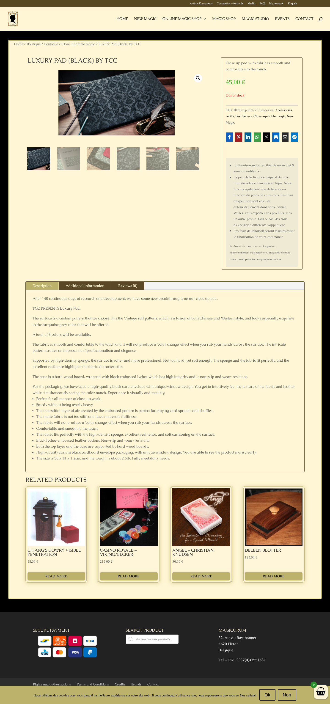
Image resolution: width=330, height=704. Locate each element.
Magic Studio (255, 19)
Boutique (34, 44)
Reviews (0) (127, 285)
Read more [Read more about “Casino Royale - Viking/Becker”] (129, 576)
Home (122, 19)
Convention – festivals (230, 3)
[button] (198, 78)
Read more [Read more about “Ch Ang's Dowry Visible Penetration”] (56, 576)
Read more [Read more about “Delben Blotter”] (274, 576)
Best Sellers (244, 116)
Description (42, 285)
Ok (267, 694)
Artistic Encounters (201, 3)
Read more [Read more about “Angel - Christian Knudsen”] (201, 576)
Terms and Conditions (93, 684)
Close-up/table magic (78, 44)
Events (282, 19)
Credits (120, 684)
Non (287, 694)
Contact (304, 19)
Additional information (85, 285)
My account (276, 3)
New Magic (145, 19)
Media (251, 3)
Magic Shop (224, 19)
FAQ (262, 3)
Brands (136, 684)
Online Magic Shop (182, 19)
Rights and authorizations (52, 684)
